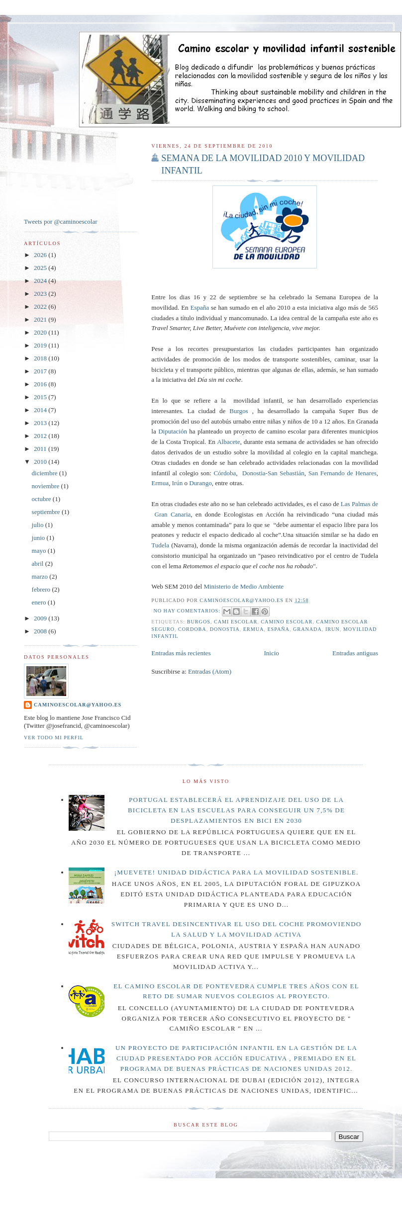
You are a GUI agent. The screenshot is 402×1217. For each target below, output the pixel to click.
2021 (41, 319)
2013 (41, 423)
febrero (42, 589)
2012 (41, 435)
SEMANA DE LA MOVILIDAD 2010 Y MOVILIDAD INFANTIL (263, 164)
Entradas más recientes (180, 653)
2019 (41, 345)
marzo (41, 576)
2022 (41, 306)
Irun (332, 629)
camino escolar (286, 621)
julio (38, 524)
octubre (42, 499)
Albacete (228, 441)
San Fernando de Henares (342, 473)
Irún (177, 483)
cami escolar (235, 621)
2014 (41, 410)
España (199, 307)
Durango (200, 483)
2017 (41, 371)
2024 (41, 280)
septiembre (47, 512)
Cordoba (192, 629)
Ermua (160, 483)
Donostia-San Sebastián (273, 473)
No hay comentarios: (187, 610)
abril (38, 563)
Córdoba (224, 473)
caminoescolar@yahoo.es (77, 704)
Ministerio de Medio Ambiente (243, 586)
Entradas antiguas (355, 653)
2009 (41, 618)
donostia (225, 629)
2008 (41, 631)
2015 (41, 397)
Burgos (238, 411)
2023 (41, 293)
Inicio (271, 653)
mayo (40, 550)
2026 (41, 255)
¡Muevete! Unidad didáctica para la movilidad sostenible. (236, 872)
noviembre (46, 486)
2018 (41, 358)
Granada (307, 629)
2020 (41, 332)
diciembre (45, 473)
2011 (41, 448)
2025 (41, 267)
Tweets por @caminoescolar (61, 221)
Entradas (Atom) (209, 671)
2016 (41, 384)
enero (40, 602)
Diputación (172, 431)
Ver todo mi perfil (54, 737)
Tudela (160, 545)
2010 (41, 461)
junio (39, 537)
